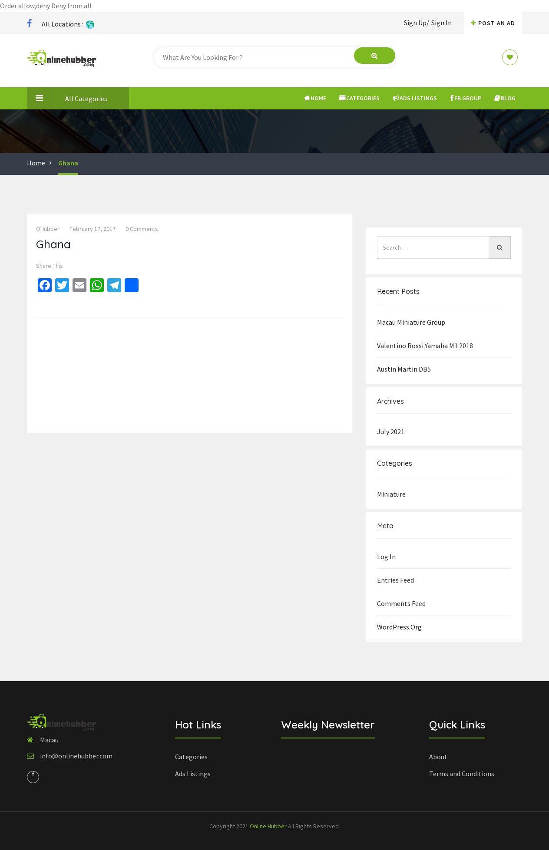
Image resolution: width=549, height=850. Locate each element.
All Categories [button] (67, 98)
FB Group (465, 98)
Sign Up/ (416, 22)
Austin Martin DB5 (404, 369)
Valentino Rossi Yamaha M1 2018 (425, 345)
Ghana (68, 162)
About (438, 756)
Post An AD (493, 23)
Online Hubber (268, 826)
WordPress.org (399, 627)
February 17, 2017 (92, 229)
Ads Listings (415, 98)
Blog (505, 98)
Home (315, 98)
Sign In (441, 22)
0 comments (142, 229)
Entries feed (395, 580)
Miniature (391, 494)
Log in (386, 556)
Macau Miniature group (411, 322)
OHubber (48, 229)
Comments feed (401, 603)
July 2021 (390, 431)
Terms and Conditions (461, 773)
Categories (359, 98)
